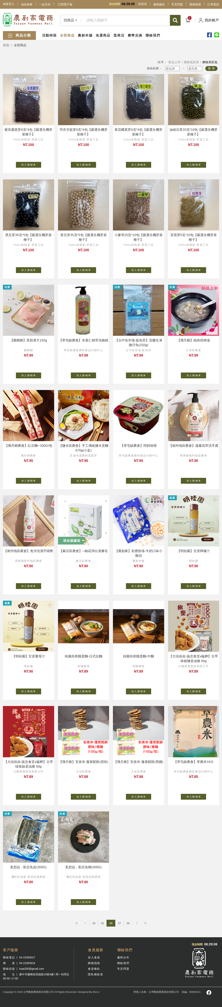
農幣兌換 (135, 35)
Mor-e (96, 991)
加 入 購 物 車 (31, 164)
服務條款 (159, 4)
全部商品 (67, 35)
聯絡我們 (153, 35)
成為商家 (27, 4)
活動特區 (49, 35)
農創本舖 (85, 35)
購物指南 (195, 4)
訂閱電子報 (65, 4)
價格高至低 (210, 62)
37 (119, 923)
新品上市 (174, 62)
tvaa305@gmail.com (31, 968)
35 (102, 923)
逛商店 (119, 35)
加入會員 (94, 957)
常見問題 (177, 4)
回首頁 (142, 4)
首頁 (6, 45)
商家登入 (9, 4)
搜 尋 (211, 68)
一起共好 (45, 4)
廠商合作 (123, 957)
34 (93, 923)
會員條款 (94, 968)
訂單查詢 (213, 4)
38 (128, 923)
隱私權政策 (95, 974)
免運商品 (103, 35)
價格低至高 (191, 62)
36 (111, 923)
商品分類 (19, 35)
